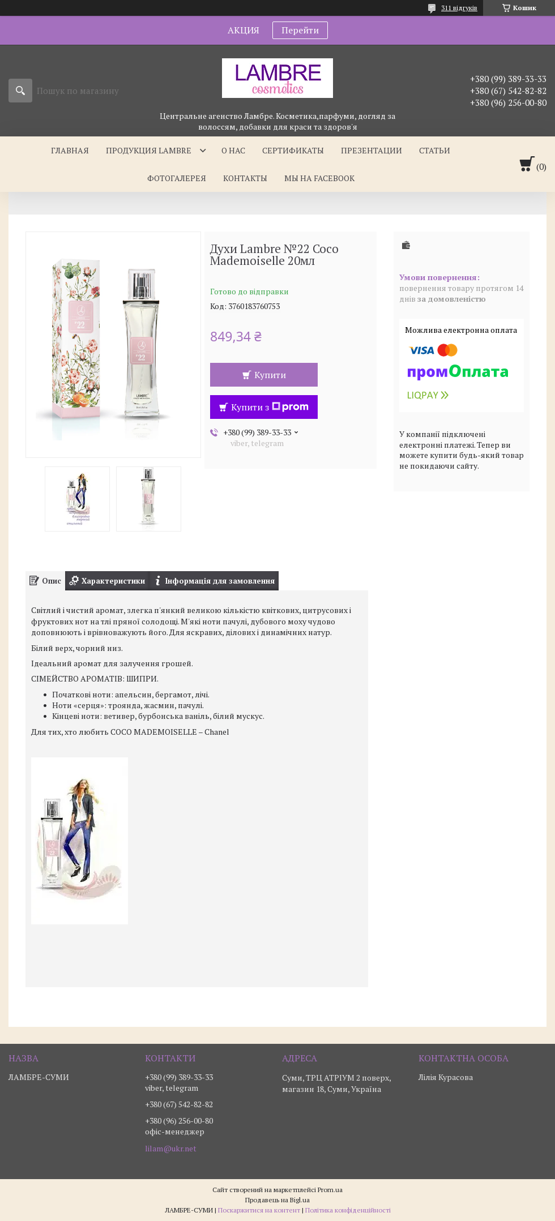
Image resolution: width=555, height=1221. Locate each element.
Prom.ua (330, 1189)
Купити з (270, 407)
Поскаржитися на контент (259, 1210)
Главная (70, 150)
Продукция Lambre (148, 150)
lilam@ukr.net (171, 1148)
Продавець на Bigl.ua (277, 1200)
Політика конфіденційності (348, 1210)
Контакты (245, 178)
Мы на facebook (319, 178)
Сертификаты (293, 150)
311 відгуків (459, 7)
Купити (270, 375)
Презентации (371, 150)
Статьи (434, 150)
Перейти (300, 30)
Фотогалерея (176, 178)
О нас (233, 150)
